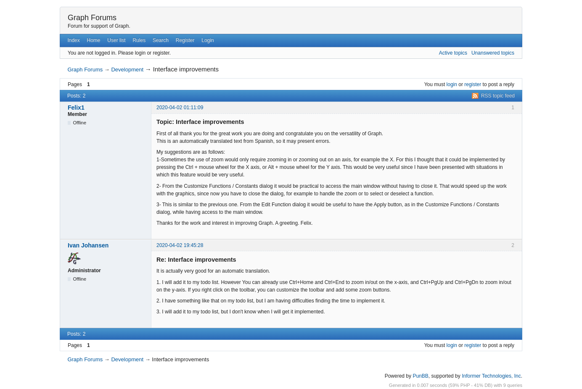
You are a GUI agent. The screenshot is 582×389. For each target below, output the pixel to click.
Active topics (453, 53)
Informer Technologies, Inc (491, 376)
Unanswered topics (492, 53)
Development (127, 69)
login (452, 84)
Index (73, 40)
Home (94, 40)
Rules (139, 40)
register (472, 84)
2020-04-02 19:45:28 (179, 245)
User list (116, 40)
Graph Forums (92, 17)
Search (161, 40)
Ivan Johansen (88, 245)
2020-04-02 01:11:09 (179, 107)
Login (207, 40)
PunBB (420, 376)
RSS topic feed (498, 96)
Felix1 (76, 107)
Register (185, 40)
